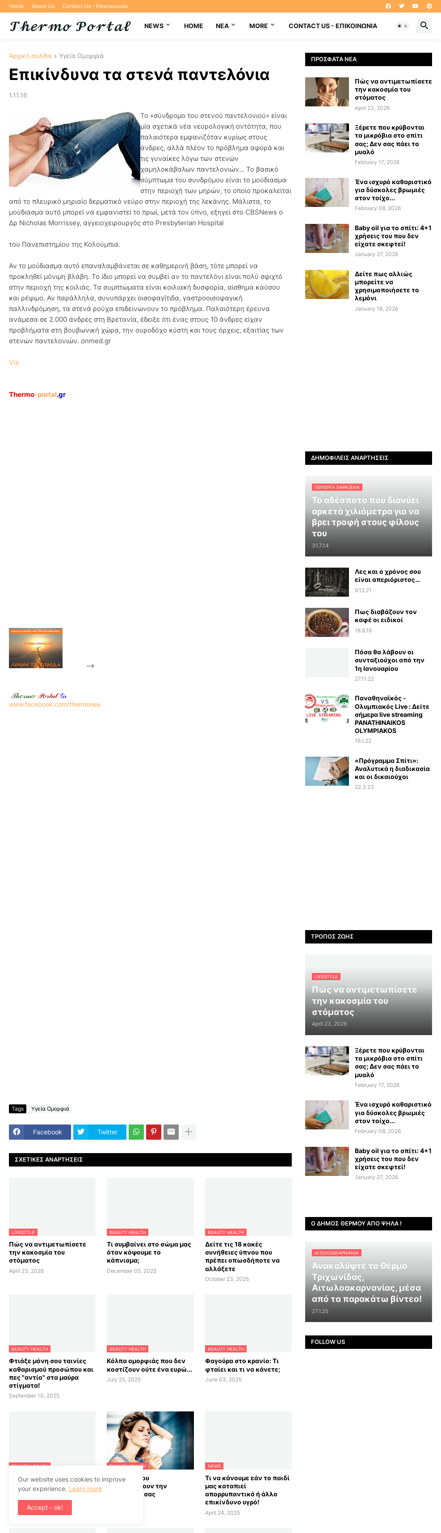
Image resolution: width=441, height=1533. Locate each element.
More (258, 25)
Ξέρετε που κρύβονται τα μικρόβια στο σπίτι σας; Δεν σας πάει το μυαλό (389, 139)
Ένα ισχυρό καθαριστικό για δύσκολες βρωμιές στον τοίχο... (393, 190)
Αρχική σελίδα (30, 56)
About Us (43, 6)
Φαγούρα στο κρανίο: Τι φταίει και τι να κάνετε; (242, 1365)
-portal (37, 394)
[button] (402, 25)
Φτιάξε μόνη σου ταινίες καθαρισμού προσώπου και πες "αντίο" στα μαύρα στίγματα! (51, 1373)
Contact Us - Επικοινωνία (95, 6)
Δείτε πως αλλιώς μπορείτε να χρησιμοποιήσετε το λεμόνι (387, 286)
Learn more (85, 1488)
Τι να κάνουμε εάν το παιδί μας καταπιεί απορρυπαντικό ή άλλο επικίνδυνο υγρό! (247, 1490)
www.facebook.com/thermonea (150, 812)
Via (14, 362)
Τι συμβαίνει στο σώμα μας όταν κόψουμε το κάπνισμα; (149, 1252)
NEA (222, 25)
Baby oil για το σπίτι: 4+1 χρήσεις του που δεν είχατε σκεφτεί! (393, 236)
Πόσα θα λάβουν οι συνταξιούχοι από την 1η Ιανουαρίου (389, 660)
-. (39, 695)
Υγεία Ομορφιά (81, 56)
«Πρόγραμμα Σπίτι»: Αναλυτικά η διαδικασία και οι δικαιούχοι (392, 768)
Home (16, 6)
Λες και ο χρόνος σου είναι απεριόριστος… (388, 575)
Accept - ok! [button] (45, 1507)
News (154, 25)
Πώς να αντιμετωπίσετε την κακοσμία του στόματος (47, 1252)
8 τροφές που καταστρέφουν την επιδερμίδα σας (137, 1486)
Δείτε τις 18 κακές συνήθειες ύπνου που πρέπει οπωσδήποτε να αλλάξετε (242, 1256)
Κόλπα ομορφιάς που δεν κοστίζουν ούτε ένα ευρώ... (149, 1365)
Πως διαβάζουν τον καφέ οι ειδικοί (386, 615)
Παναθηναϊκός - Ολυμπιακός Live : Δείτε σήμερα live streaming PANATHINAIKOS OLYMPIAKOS (392, 714)
